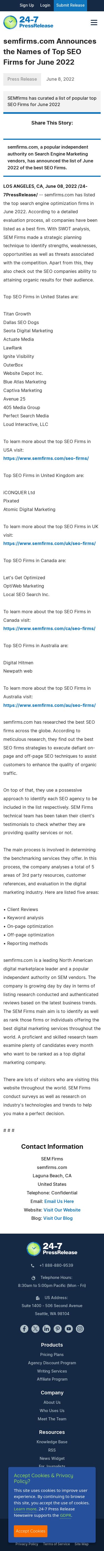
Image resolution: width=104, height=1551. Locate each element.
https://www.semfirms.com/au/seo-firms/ (49, 705)
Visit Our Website (62, 1210)
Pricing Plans (52, 1355)
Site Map (81, 1544)
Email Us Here (59, 1201)
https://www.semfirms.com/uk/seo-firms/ (49, 543)
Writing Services (52, 1371)
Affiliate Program (52, 1379)
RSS (52, 1450)
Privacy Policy (27, 1544)
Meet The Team (52, 1419)
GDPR (65, 1515)
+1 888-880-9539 (56, 1266)
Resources (52, 1432)
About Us (52, 1403)
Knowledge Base (52, 1442)
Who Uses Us (52, 1411)
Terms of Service (56, 1544)
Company (52, 1393)
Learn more (25, 1508)
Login (45, 5)
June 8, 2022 (60, 79)
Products (52, 1345)
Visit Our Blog (58, 1218)
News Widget (52, 1459)
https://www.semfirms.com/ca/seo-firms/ (49, 628)
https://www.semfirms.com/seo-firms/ (46, 458)
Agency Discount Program (52, 1363)
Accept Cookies (30, 1531)
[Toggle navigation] (94, 22)
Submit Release (70, 5)
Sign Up (27, 5)
